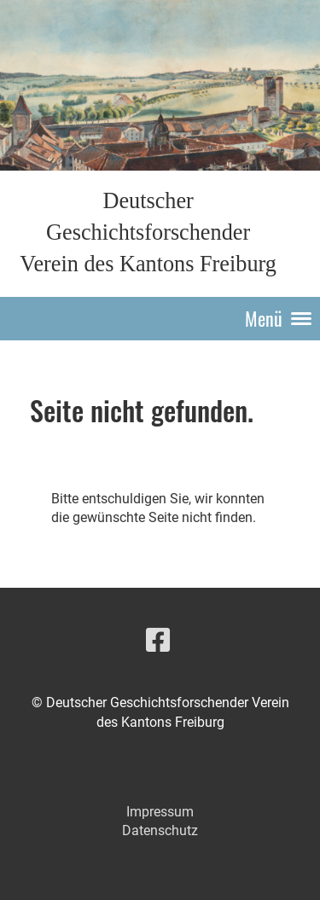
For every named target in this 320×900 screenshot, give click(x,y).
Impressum (160, 812)
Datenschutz (160, 830)
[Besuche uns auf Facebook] (158, 640)
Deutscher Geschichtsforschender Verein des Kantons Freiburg (148, 232)
